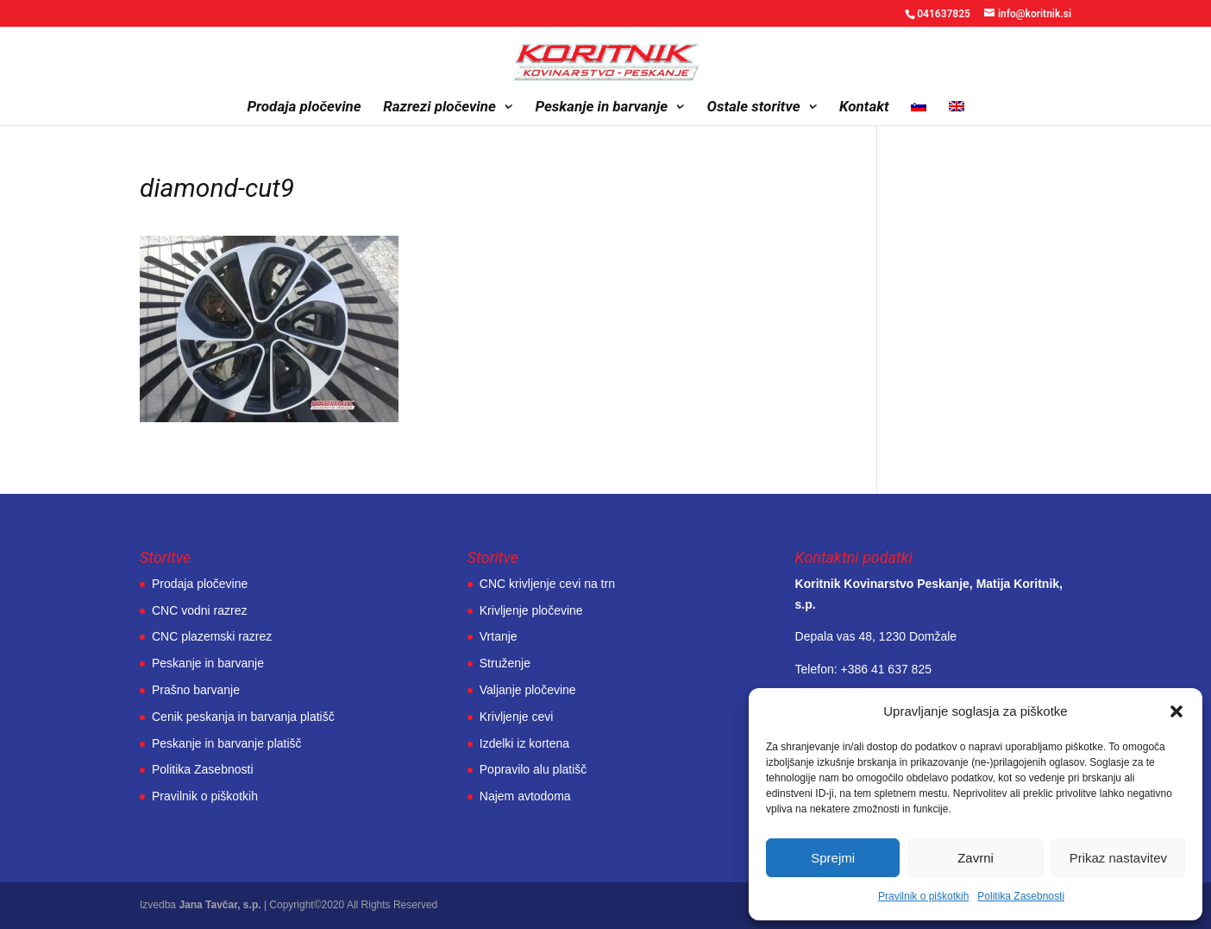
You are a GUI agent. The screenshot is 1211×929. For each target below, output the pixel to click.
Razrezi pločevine (439, 107)
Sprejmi (833, 857)
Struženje (505, 663)
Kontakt (864, 107)
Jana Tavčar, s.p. (219, 905)
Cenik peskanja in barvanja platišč (243, 717)
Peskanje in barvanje (601, 107)
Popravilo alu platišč (533, 769)
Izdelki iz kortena (524, 743)
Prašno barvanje (196, 690)
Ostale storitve (753, 107)
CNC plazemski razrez (212, 636)
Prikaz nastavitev (1118, 857)
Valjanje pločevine (528, 690)
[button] (1176, 711)
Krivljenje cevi (517, 717)
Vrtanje (499, 636)
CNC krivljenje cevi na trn (547, 584)
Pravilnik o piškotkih (923, 896)
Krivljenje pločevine (531, 610)
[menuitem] (918, 112)
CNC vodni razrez (199, 610)
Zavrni (975, 857)
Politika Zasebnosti (1020, 896)
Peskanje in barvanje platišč (227, 743)
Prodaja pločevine (304, 107)
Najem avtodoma (525, 796)
